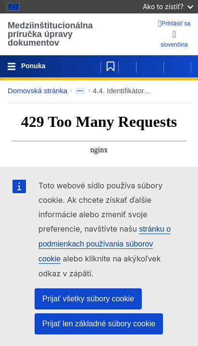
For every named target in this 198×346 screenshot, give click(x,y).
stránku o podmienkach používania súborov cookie (104, 244)
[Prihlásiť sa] (174, 23)
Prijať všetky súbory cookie (88, 299)
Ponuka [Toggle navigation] (32, 66)
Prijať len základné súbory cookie (98, 324)
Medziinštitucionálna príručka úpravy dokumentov (50, 34)
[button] (176, 90)
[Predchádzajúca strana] (149, 66)
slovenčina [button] (174, 38)
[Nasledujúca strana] (177, 66)
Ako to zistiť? (168, 6)
